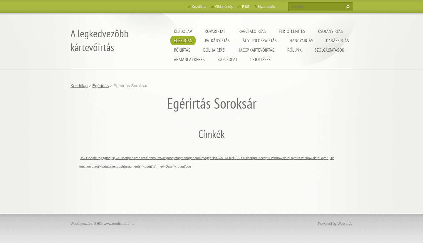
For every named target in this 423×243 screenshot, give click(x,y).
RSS (245, 7)
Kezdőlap (183, 31)
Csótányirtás (330, 31)
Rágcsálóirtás (252, 31)
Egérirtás (183, 40)
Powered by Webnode (335, 224)
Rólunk (294, 50)
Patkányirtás (217, 40)
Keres (347, 6)
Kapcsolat (227, 59)
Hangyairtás (301, 40)
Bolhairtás (214, 50)
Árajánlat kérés (189, 59)
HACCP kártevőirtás (256, 50)
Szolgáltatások (329, 50)
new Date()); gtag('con (175, 166)
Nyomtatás (266, 7)
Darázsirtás (337, 40)
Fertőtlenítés (292, 31)
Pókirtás (182, 50)
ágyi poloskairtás (260, 40)
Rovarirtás (215, 31)
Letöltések (260, 59)
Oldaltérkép (224, 7)
